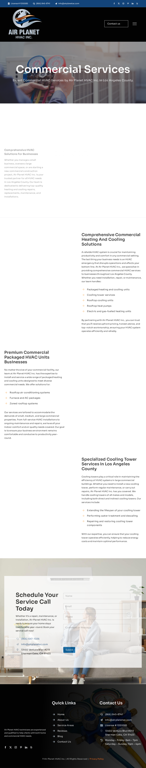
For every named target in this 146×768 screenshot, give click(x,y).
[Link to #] (134, 23)
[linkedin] (132, 3)
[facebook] (114, 3)
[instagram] (123, 3)
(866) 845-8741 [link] (114, 716)
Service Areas (65, 727)
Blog (60, 738)
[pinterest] (128, 3)
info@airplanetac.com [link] (34, 645)
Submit (69, 651)
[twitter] (119, 3)
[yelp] (137, 3)
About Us (63, 721)
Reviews (62, 732)
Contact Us (64, 743)
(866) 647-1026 (30, 640)
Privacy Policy (97, 759)
